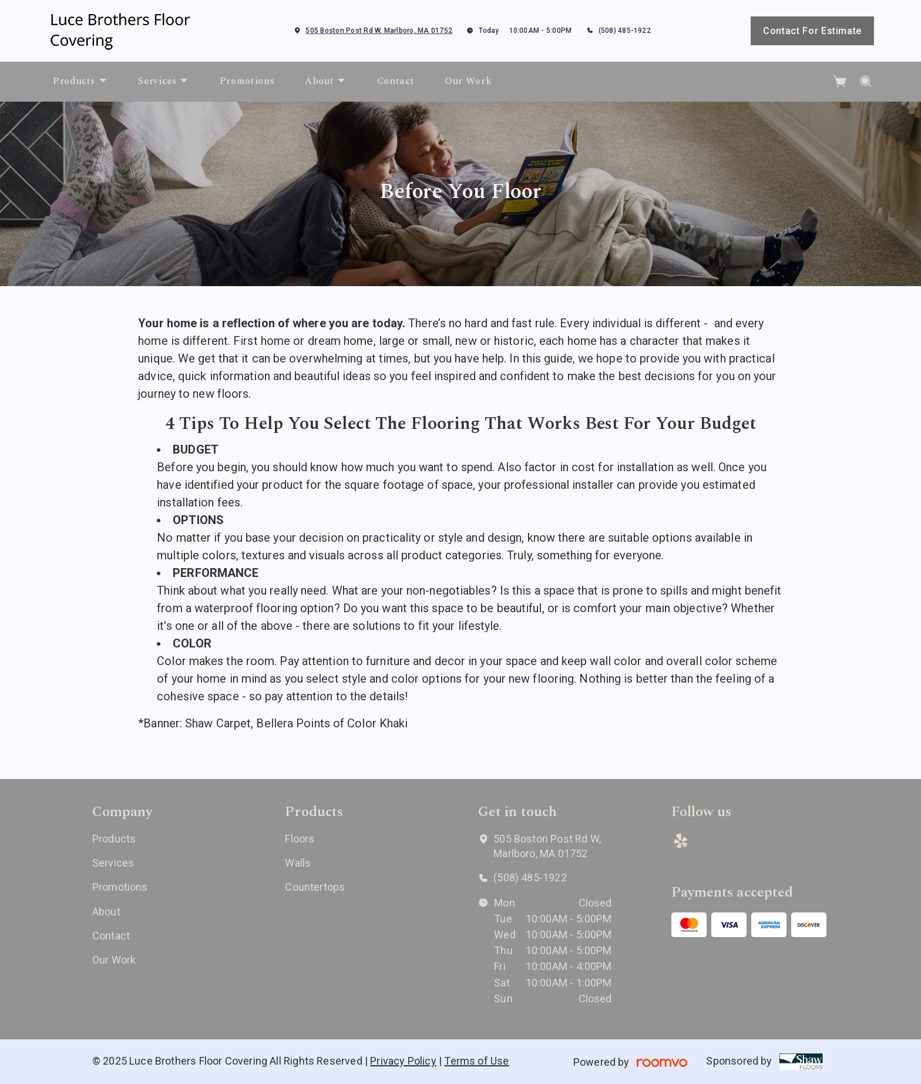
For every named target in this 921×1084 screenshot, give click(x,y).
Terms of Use (476, 1061)
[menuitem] (80, 82)
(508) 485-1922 (625, 30)
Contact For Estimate (812, 30)
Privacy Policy (403, 1061)
